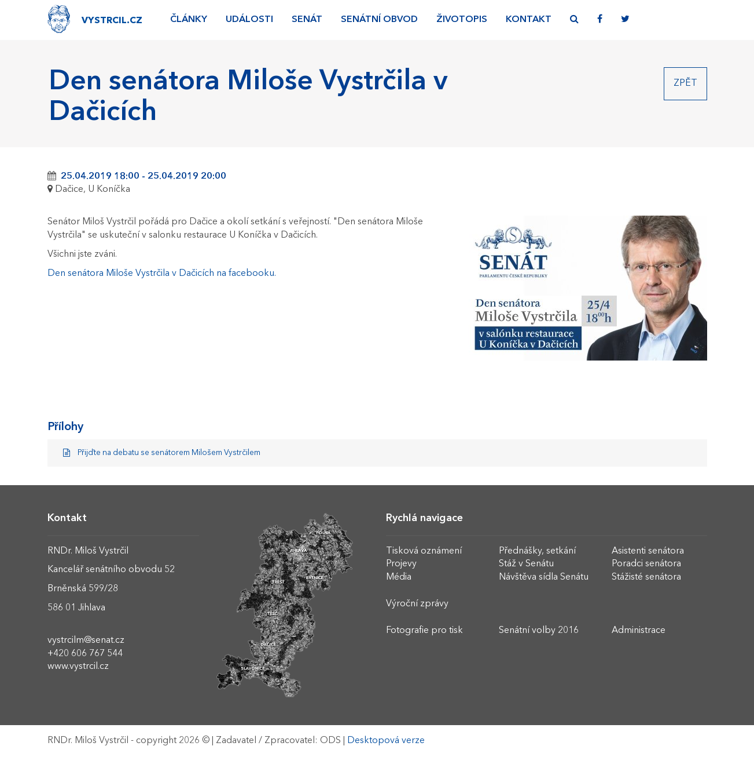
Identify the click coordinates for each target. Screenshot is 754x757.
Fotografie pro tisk (424, 630)
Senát (307, 19)
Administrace (638, 630)
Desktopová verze (386, 740)
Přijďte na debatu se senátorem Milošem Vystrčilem (162, 453)
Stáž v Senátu (526, 564)
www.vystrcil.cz (78, 666)
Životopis (461, 19)
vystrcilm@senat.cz (85, 640)
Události (249, 19)
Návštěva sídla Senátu (544, 577)
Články (188, 19)
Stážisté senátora (646, 577)
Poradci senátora (646, 564)
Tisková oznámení (424, 551)
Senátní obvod (379, 19)
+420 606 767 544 (85, 653)
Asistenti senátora (648, 551)
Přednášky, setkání (537, 551)
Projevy (401, 564)
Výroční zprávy (417, 604)
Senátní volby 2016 (539, 630)
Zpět (685, 83)
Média (398, 577)
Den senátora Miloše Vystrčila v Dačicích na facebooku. (161, 273)
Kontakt (528, 19)
